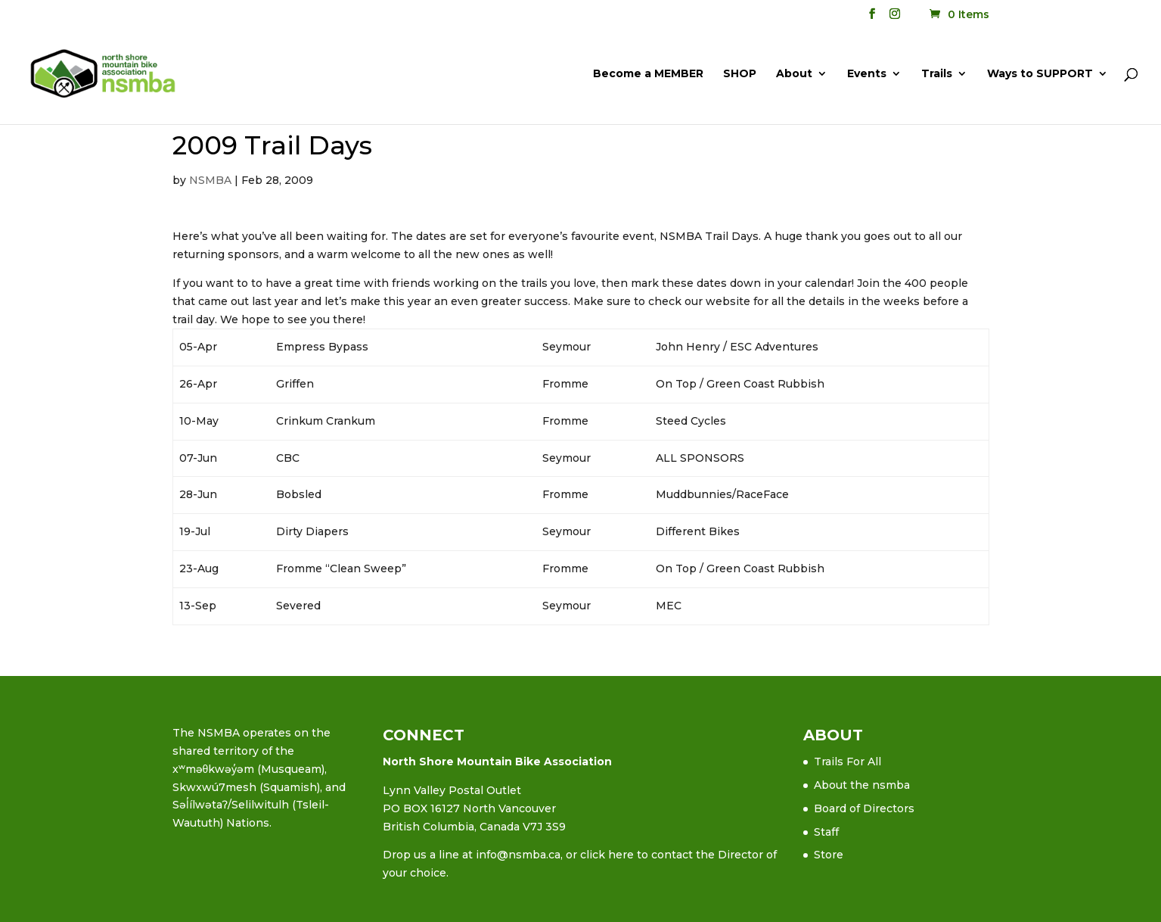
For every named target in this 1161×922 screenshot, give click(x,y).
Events (866, 74)
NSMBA (210, 180)
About (794, 74)
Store (828, 854)
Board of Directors (864, 808)
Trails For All (847, 761)
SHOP (739, 74)
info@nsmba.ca (518, 854)
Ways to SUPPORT (1040, 74)
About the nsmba (862, 785)
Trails (936, 74)
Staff (826, 832)
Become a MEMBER (648, 74)
